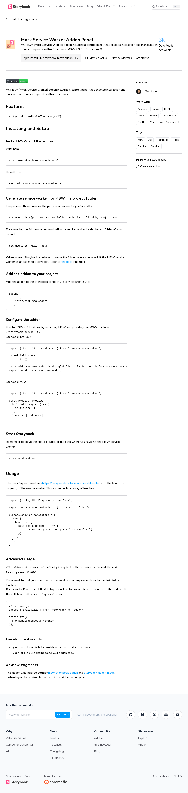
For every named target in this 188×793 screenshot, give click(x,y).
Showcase (76, 6)
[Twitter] (154, 714)
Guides (54, 738)
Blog (90, 6)
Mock (176, 140)
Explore (143, 738)
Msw (140, 140)
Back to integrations (21, 19)
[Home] (19, 7)
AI (50, 6)
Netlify (178, 776)
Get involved (102, 745)
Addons (61, 6)
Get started (142, 58)
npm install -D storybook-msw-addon (51, 58)
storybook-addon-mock (99, 673)
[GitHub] (130, 714)
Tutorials (56, 745)
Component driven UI (19, 745)
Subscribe (63, 714)
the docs (66, 262)
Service (142, 146)
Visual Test (106, 7)
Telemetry (57, 758)
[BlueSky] (142, 714)
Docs (41, 6)
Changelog (57, 751)
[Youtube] (177, 714)
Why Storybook (16, 738)
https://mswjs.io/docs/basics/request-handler (71, 483)
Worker (155, 146)
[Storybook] (166, 714)
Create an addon (148, 166)
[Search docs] (166, 7)
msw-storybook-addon (63, 673)
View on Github (96, 58)
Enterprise (127, 7)
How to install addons (151, 159)
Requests (162, 140)
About (142, 745)
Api (150, 140)
